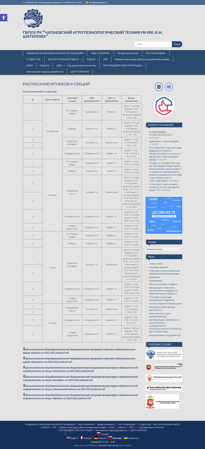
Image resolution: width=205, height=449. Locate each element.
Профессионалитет (128, 53)
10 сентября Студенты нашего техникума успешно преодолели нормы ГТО (164, 187)
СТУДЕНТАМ (33, 59)
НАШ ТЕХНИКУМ (100, 53)
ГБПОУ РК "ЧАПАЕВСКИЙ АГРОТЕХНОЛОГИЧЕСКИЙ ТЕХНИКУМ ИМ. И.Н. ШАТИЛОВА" (93, 34)
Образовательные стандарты (163, 284)
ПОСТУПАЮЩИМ (155, 53)
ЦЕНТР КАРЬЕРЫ (79, 71)
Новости (44, 65)
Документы (154, 277)
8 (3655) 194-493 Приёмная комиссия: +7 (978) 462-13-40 (53, 2)
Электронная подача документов (44, 71)
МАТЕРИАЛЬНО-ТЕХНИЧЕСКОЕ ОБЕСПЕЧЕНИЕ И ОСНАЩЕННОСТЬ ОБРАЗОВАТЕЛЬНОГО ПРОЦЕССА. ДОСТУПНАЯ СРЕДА (165, 326)
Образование (155, 280)
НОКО (29, 65)
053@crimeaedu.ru (98, 2)
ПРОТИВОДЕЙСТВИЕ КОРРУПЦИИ (122, 65)
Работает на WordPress (85, 445)
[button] (3, 17)
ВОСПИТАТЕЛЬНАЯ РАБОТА (63, 59)
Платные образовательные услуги (165, 303)
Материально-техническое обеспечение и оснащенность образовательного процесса (163, 290)
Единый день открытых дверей (163, 141)
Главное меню (156, 263)
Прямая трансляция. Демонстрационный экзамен (142, 59)
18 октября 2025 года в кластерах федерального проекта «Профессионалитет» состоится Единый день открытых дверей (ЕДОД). (165, 153)
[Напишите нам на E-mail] (169, 87)
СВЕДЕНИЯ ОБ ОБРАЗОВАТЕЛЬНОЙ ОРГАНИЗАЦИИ (54, 53)
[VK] (159, 87)
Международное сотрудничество (165, 335)
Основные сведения (158, 267)
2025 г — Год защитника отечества (76, 65)
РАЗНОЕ (91, 59)
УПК (105, 59)
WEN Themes (125, 445)
